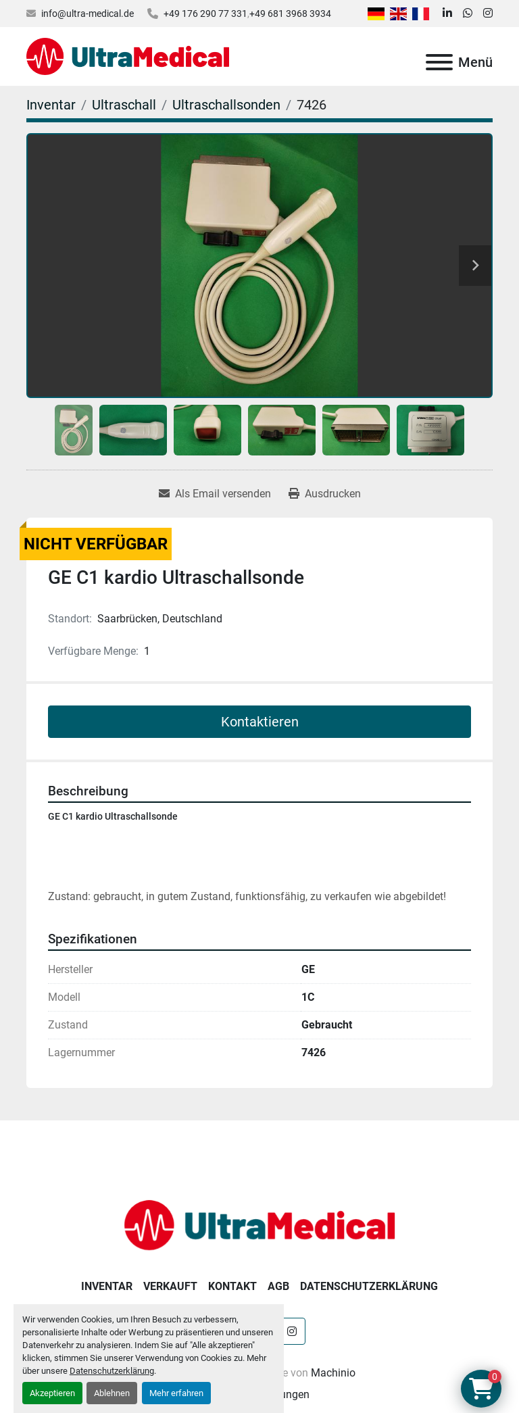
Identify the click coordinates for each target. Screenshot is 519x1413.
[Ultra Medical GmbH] (259, 1224)
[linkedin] (447, 13)
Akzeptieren (52, 1393)
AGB (278, 1286)
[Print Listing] (325, 494)
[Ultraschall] (124, 105)
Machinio (333, 1372)
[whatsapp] (467, 13)
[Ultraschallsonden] (226, 105)
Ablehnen (112, 1393)
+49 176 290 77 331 (205, 13)
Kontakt (232, 1286)
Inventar (106, 1286)
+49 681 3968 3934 (290, 13)
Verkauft (170, 1286)
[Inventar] (51, 105)
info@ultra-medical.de (87, 13)
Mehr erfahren (176, 1393)
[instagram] (488, 13)
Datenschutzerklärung (112, 1371)
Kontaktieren (260, 722)
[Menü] (439, 62)
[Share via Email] (215, 494)
